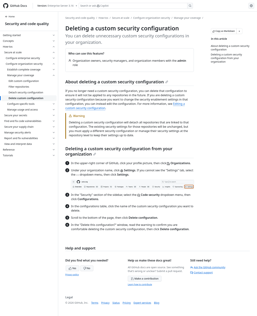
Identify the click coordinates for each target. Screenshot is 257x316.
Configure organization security (151, 17)
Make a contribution (144, 278)
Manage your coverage (187, 17)
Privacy (105, 302)
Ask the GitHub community (207, 267)
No (86, 268)
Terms (94, 302)
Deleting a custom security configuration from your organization (118, 151)
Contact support (201, 272)
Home (10, 16)
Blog (156, 302)
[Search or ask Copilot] (136, 6)
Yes (72, 268)
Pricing (127, 302)
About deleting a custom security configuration (116, 82)
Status (116, 302)
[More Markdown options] (239, 31)
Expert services (142, 302)
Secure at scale (120, 17)
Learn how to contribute (140, 284)
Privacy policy (72, 274)
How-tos (103, 17)
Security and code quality (27, 23)
